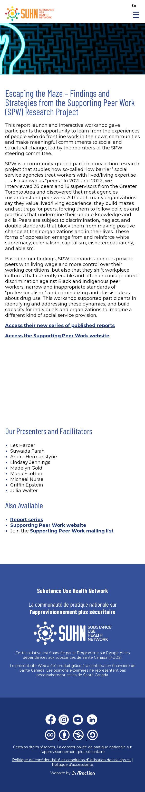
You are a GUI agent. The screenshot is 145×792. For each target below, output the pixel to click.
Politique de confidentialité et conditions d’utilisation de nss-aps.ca (71, 760)
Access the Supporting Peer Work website (57, 336)
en (134, 5)
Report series (26, 519)
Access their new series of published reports (60, 325)
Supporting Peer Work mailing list (71, 531)
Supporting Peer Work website (48, 525)
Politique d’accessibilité (72, 764)
